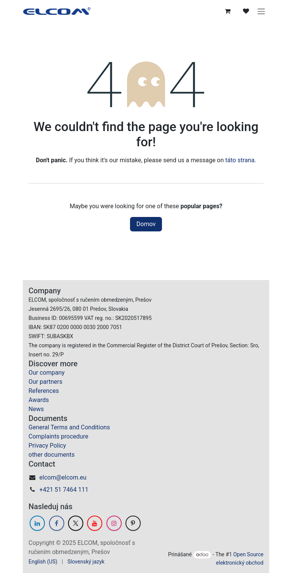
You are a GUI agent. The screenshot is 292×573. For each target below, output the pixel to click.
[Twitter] (75, 523)
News (36, 409)
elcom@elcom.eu (63, 477)
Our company (47, 372)
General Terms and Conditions (69, 427)
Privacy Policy (47, 445)
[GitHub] (133, 523)
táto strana (240, 160)
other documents (52, 454)
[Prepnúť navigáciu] (261, 11)
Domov (146, 224)
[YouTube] (94, 523)
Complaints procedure (58, 436)
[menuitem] (43, 562)
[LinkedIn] (37, 523)
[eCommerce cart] (228, 11)
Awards (39, 400)
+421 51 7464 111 (64, 489)
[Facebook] (56, 523)
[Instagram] (114, 523)
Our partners (45, 381)
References (44, 390)
